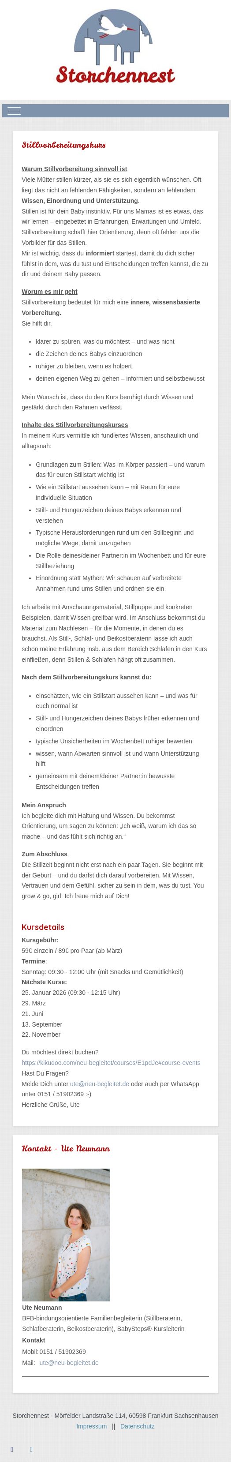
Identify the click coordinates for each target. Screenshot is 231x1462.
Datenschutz (137, 1426)
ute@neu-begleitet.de (99, 1083)
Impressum (94, 1426)
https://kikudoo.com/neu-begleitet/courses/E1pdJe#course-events (111, 1062)
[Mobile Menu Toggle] (14, 110)
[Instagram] (31, 1449)
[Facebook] (11, 1449)
